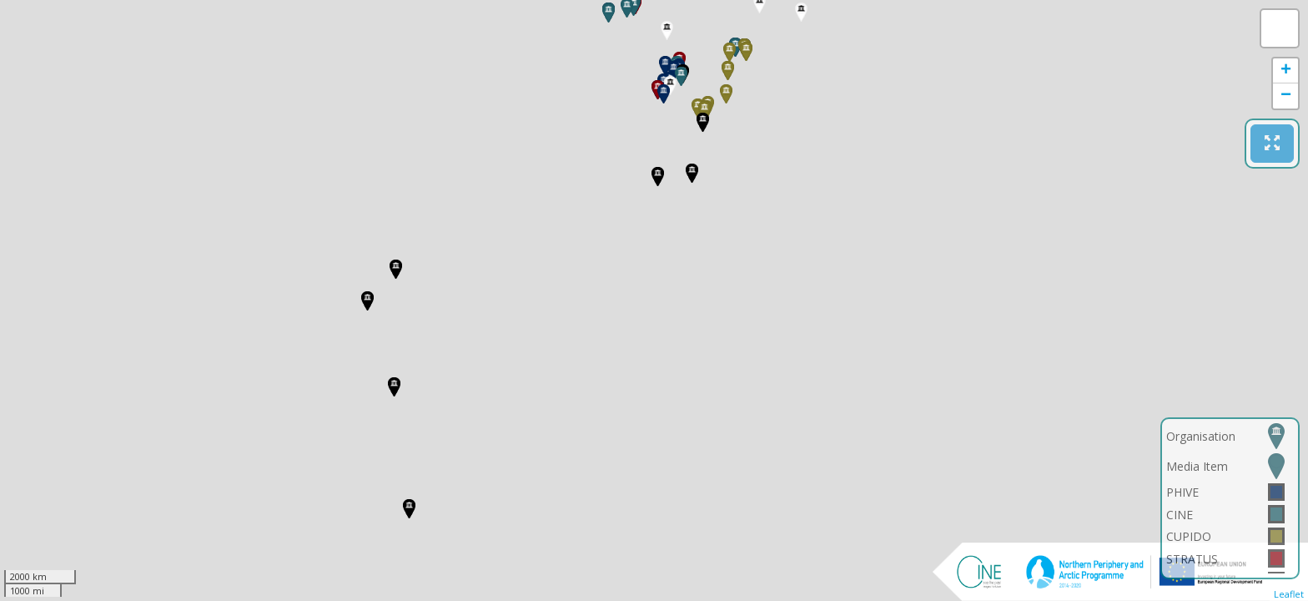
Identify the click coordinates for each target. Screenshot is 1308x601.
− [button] (1285, 96)
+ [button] (1285, 70)
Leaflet (1289, 594)
